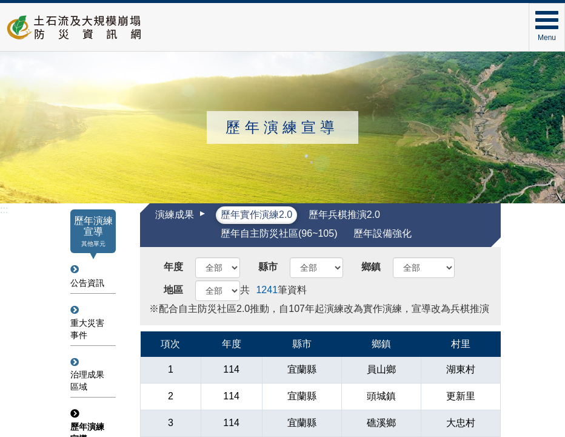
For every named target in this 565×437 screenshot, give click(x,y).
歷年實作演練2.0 (256, 214)
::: (4, 210)
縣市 (268, 267)
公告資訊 (87, 283)
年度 (173, 267)
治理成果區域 (87, 380)
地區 (173, 290)
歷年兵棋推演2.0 (344, 214)
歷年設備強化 (382, 233)
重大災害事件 (87, 329)
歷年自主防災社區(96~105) (279, 233)
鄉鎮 (371, 267)
